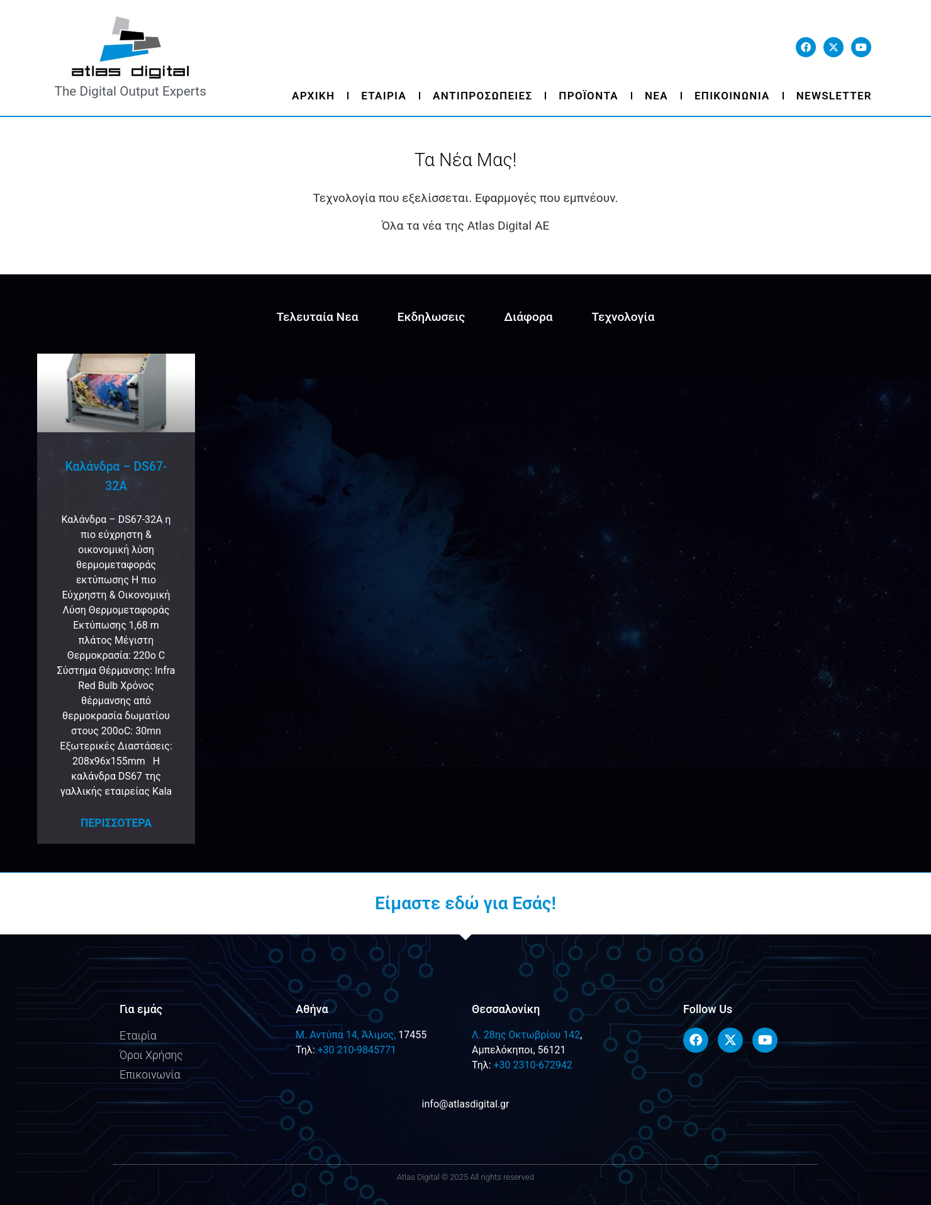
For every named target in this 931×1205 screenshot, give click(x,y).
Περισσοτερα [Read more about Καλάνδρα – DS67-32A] (116, 823)
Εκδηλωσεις (431, 317)
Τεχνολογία (623, 317)
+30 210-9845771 (356, 1050)
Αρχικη (313, 95)
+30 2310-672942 (532, 1065)
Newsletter (834, 95)
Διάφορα (528, 317)
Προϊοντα (588, 95)
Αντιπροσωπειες (482, 95)
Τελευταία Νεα (317, 317)
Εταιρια (383, 95)
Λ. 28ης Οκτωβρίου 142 (526, 1035)
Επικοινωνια (732, 95)
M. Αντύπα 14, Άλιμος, (346, 1035)
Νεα (656, 95)
